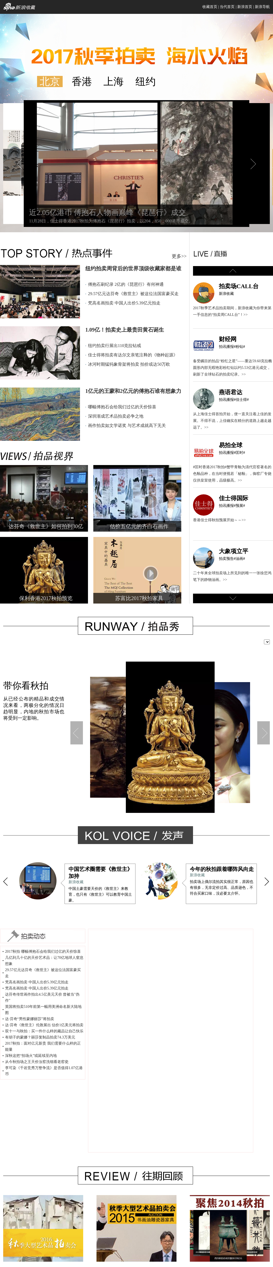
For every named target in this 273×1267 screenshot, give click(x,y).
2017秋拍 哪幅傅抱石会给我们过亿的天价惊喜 (43, 952)
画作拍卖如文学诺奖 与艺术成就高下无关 (127, 425)
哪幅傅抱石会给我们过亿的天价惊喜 (122, 407)
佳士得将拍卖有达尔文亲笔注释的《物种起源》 (133, 355)
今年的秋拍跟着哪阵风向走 (222, 869)
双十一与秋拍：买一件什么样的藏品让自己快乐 (44, 1031)
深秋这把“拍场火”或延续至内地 (31, 1056)
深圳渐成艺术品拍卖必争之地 (115, 416)
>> (245, 315)
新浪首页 (244, 7)
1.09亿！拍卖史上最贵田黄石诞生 (124, 330)
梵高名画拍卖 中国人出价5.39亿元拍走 (124, 303)
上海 (113, 81)
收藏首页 (209, 7)
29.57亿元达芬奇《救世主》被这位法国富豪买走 (133, 293)
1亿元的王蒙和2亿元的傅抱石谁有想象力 (133, 391)
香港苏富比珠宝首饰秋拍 (214, 740)
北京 (50, 81)
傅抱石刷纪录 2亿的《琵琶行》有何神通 (126, 284)
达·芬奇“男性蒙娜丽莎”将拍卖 (29, 1019)
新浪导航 (262, 7)
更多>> (179, 256)
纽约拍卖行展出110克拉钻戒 (114, 345)
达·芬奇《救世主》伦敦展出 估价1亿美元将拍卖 (44, 1025)
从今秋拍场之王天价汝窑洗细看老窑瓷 (37, 1062)
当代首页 (227, 7)
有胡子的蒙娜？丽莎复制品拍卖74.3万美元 (40, 1037)
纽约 (145, 81)
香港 (82, 81)
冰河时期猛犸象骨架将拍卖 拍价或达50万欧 (129, 364)
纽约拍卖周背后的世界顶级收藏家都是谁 (133, 268)
